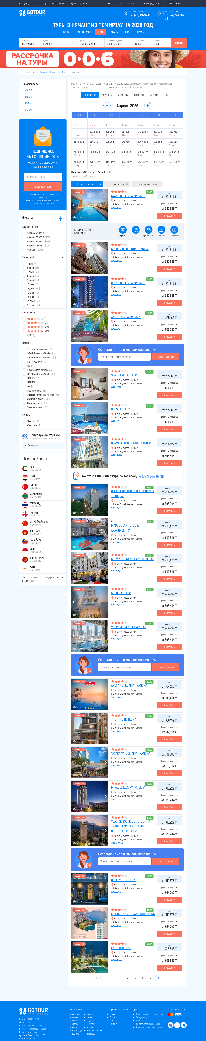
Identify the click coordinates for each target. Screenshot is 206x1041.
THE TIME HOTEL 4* (123, 719)
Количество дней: (114, 40)
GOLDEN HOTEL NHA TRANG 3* (130, 249)
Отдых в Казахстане (102, 3)
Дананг (28, 89)
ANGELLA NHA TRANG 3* (126, 317)
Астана (75, 1017)
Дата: (82, 40)
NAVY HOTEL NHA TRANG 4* (128, 196)
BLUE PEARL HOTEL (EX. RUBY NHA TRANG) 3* (132, 493)
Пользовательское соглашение (149, 1027)
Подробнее (169, 215)
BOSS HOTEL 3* (120, 409)
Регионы (114, 31)
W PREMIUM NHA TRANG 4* (128, 627)
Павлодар (91, 1033)
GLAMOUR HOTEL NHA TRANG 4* (131, 443)
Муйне (28, 103)
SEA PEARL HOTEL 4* (124, 375)
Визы (127, 31)
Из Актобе (139, 94)
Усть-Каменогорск (94, 1030)
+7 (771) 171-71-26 (140, 15)
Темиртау (91, 1023)
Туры (100, 31)
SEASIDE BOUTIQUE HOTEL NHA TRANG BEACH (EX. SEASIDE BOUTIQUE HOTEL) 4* (130, 826)
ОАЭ (111, 1020)
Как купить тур (142, 1017)
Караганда (77, 1030)
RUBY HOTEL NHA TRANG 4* (128, 283)
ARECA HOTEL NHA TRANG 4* (129, 685)
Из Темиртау (90, 94)
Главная (24, 72)
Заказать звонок (166, 356)
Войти (178, 3)
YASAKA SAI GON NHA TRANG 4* (130, 753)
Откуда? (25, 40)
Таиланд (113, 1023)
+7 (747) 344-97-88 (151, 476)
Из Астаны (123, 94)
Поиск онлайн (59, 3)
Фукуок (28, 109)
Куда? (45, 40)
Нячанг (64, 72)
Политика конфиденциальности (149, 1014)
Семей (89, 1017)
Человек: (157, 40)
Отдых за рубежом (80, 3)
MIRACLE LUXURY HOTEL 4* (128, 787)
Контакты (132, 3)
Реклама (139, 1020)
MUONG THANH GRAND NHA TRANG (133, 914)
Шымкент (76, 1033)
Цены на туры (42, 3)
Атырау (90, 1014)
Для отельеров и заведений (148, 1023)
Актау (74, 1027)
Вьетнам (66, 31)
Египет (112, 1017)
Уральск (90, 1027)
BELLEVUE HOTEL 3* (123, 880)
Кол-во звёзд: (140, 40)
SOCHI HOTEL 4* (121, 593)
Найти (179, 43)
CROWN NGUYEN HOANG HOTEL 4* (132, 559)
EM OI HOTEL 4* (121, 948)
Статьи (140, 31)
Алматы (75, 1014)
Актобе (75, 1023)
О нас (120, 3)
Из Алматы (107, 94)
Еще (167, 94)
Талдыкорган (92, 1020)
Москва (75, 1020)
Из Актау (154, 94)
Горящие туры (25, 3)
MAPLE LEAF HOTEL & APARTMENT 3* (125, 527)
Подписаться (43, 186)
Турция (113, 1014)
